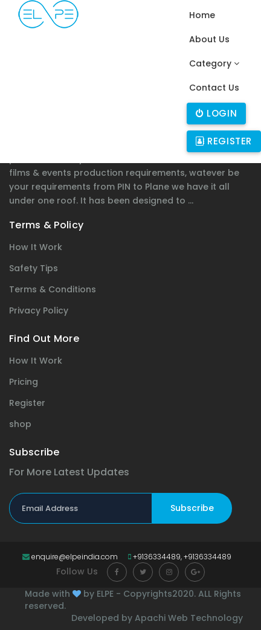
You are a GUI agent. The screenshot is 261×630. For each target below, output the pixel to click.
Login (216, 113)
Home (203, 14)
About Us (209, 39)
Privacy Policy (38, 310)
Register (224, 141)
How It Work (35, 247)
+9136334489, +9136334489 (179, 556)
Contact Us (214, 88)
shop (20, 424)
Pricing (23, 382)
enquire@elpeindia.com (70, 556)
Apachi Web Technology (189, 618)
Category (214, 63)
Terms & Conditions (52, 289)
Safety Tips (33, 268)
